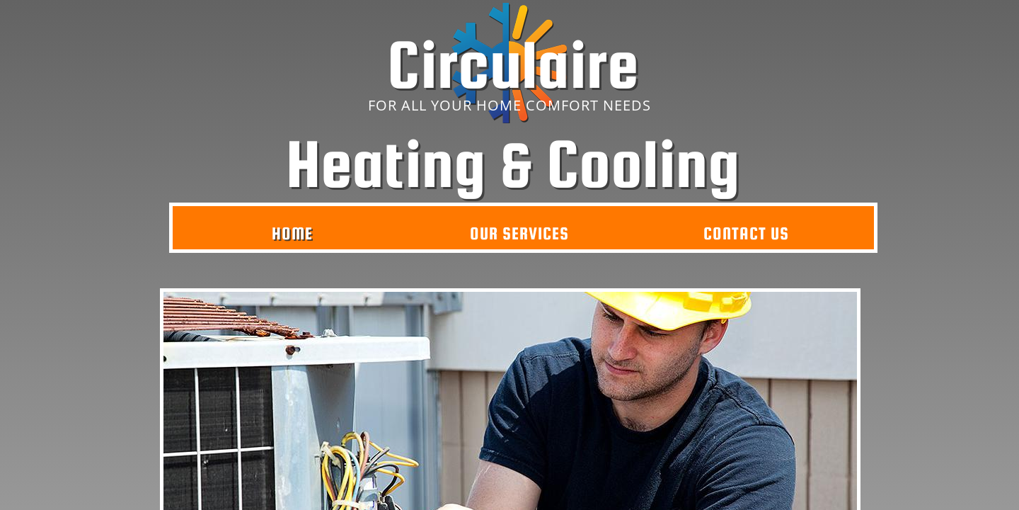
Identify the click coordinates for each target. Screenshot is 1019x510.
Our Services (519, 233)
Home (292, 233)
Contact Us (746, 233)
